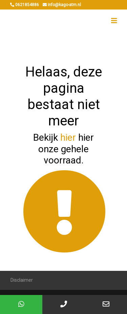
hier (68, 137)
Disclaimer (21, 280)
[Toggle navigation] (114, 21)
